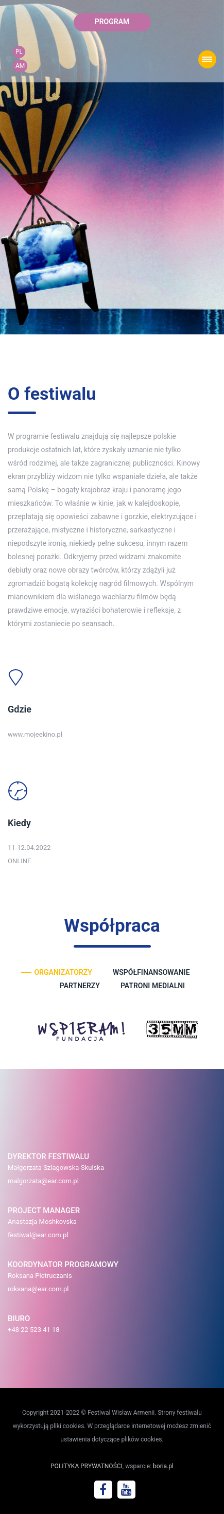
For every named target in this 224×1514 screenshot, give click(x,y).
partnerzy (80, 986)
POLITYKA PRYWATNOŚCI (86, 1466)
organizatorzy (63, 972)
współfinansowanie (151, 972)
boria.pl (163, 1466)
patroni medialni (152, 986)
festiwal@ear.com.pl (38, 1235)
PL (19, 52)
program (112, 21)
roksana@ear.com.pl (38, 1289)
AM (20, 65)
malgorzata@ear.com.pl (43, 1181)
